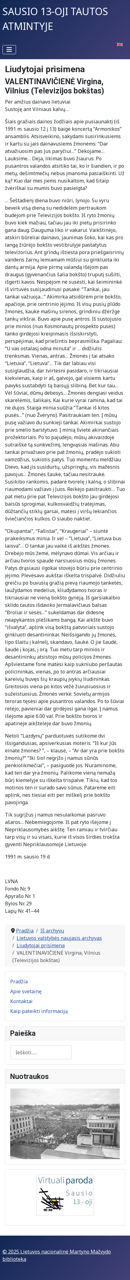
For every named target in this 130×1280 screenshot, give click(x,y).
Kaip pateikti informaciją (39, 1011)
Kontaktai (21, 1001)
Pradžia (19, 981)
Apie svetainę (26, 991)
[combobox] (41, 1052)
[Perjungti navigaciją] (9, 49)
